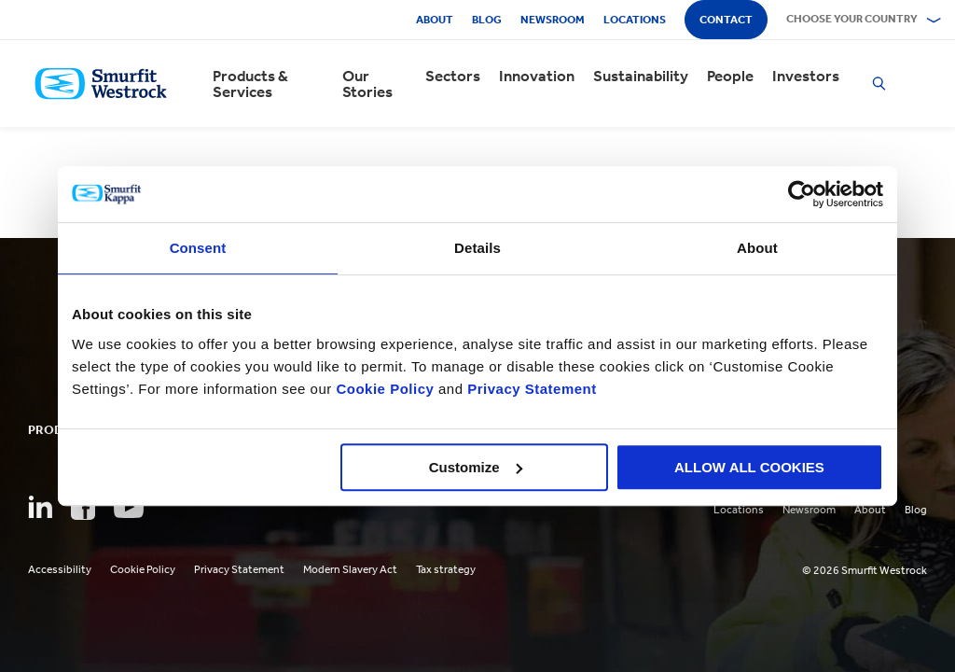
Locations (634, 19)
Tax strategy (446, 569)
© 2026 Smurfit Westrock (864, 570)
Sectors (452, 76)
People (730, 76)
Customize (475, 467)
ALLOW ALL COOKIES (749, 467)
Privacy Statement (530, 389)
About (434, 19)
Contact (726, 19)
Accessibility (59, 569)
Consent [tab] (198, 248)
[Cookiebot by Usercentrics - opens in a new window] (801, 194)
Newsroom (552, 19)
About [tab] (757, 248)
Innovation (536, 76)
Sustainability (640, 76)
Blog (487, 19)
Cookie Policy (385, 389)
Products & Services (250, 84)
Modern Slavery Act (350, 569)
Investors (805, 76)
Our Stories (367, 84)
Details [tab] (477, 248)
